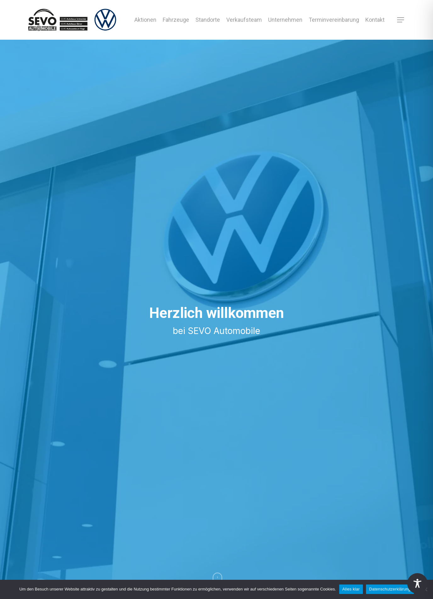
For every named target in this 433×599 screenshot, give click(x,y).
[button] (401, 20)
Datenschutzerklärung (389, 589)
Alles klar (351, 589)
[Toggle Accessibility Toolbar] (417, 583)
